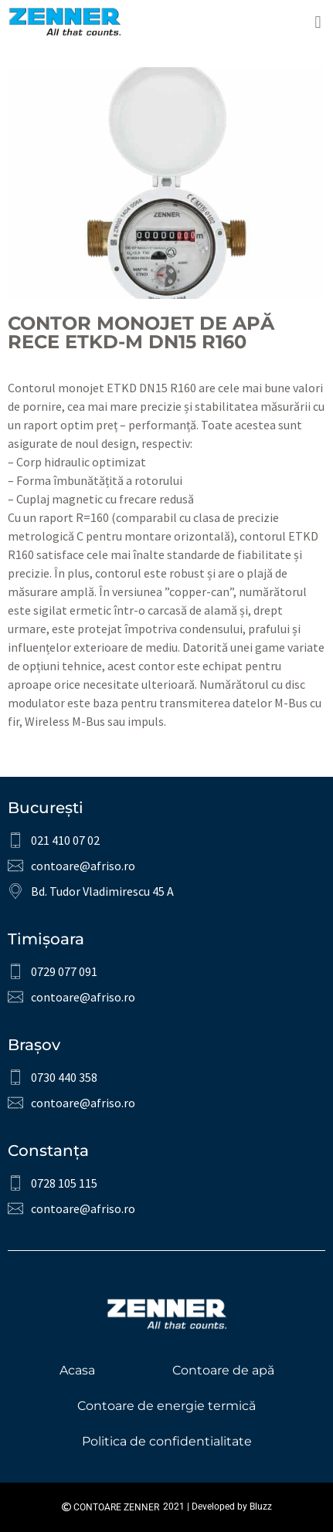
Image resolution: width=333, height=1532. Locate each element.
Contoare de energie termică (166, 1405)
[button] (318, 22)
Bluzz (261, 1506)
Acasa (77, 1370)
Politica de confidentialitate (167, 1441)
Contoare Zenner (110, 1507)
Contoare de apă (223, 1370)
